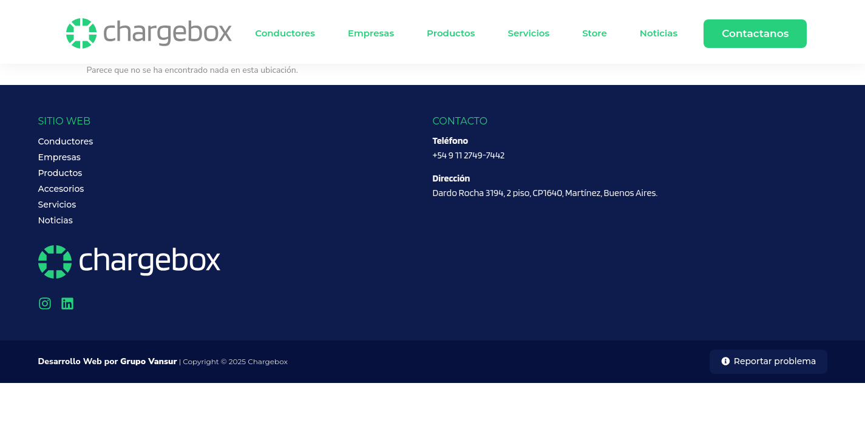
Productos (451, 33)
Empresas (371, 33)
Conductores (285, 33)
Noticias (658, 33)
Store (594, 33)
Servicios (528, 33)
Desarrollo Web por (107, 361)
